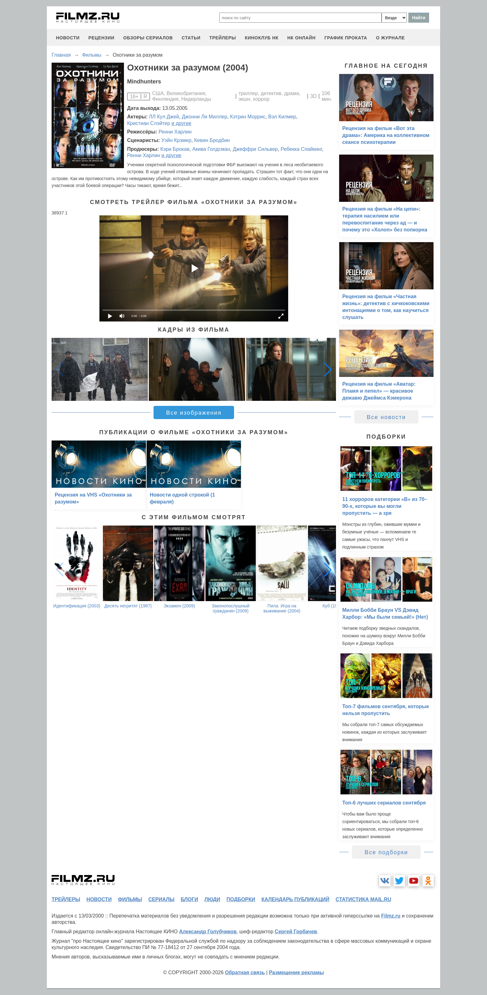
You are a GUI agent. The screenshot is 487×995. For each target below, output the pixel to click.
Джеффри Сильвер (255, 149)
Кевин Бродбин (212, 140)
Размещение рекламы (296, 972)
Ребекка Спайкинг (301, 149)
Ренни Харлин (175, 131)
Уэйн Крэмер (176, 140)
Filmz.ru (390, 915)
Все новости (386, 417)
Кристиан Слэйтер (148, 123)
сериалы (161, 899)
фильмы (130, 899)
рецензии (101, 37)
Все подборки (386, 852)
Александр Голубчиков (208, 931)
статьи (191, 37)
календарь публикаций (295, 899)
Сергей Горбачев (296, 931)
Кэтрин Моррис (248, 116)
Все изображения (193, 413)
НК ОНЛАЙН (301, 37)
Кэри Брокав (174, 149)
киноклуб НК (261, 37)
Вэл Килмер (282, 116)
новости (68, 37)
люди (212, 899)
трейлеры (222, 37)
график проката (345, 37)
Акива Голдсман (211, 149)
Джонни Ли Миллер (204, 116)
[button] (328, 369)
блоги (189, 899)
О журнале (390, 37)
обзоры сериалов (148, 37)
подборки (241, 899)
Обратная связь (245, 972)
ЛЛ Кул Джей (164, 116)
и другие (181, 123)
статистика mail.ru (363, 899)
